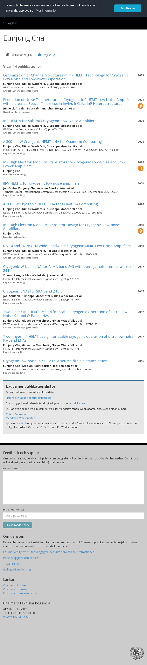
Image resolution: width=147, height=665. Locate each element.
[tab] (19, 55)
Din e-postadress (13, 509)
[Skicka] (17, 525)
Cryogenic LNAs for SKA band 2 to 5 (32, 291)
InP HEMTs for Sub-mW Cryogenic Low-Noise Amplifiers (49, 120)
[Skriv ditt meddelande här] (73, 488)
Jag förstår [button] (128, 8)
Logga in (10, 23)
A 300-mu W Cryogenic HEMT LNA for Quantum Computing (52, 141)
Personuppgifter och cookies (21, 558)
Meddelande (10, 468)
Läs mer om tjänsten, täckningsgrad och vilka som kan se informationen (48, 552)
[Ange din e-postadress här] (73, 515)
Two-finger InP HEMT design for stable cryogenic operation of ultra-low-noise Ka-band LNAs (68, 338)
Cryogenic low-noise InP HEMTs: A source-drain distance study (55, 361)
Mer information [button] (46, 10)
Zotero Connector (16, 414)
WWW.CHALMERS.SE (16, 617)
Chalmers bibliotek (14, 585)
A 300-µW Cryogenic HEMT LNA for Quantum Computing (50, 204)
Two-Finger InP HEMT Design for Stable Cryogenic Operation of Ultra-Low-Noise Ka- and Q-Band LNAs (66, 313)
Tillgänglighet (11, 563)
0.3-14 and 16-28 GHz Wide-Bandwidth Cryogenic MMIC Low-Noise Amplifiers (67, 245)
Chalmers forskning (15, 589)
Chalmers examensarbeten (20, 593)
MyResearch (81, 403)
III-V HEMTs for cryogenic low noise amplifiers (41, 183)
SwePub (22, 423)
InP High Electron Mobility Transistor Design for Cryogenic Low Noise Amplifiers (61, 226)
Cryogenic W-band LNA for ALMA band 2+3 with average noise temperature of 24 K (68, 268)
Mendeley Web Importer (20, 418)
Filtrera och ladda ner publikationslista (28, 397)
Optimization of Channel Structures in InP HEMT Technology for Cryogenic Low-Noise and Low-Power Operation (65, 77)
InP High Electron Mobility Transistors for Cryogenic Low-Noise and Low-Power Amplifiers (64, 164)
